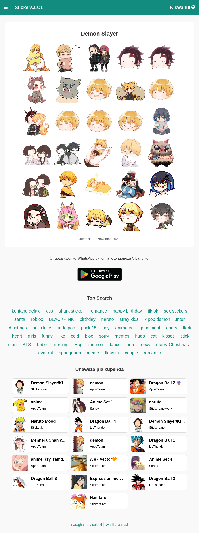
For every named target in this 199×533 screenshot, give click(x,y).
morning (61, 344)
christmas (18, 327)
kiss (49, 310)
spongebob (70, 352)
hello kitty (42, 327)
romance (99, 310)
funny (47, 336)
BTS (26, 344)
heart (17, 336)
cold (75, 336)
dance (115, 344)
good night (149, 327)
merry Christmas (172, 344)
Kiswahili (182, 7)
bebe (42, 344)
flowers (112, 352)
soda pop (66, 327)
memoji (95, 344)
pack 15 (88, 327)
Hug (78, 344)
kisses (169, 336)
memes (122, 336)
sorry (104, 336)
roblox (37, 319)
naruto (107, 319)
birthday (88, 319)
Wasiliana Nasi (117, 525)
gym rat (45, 352)
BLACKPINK (62, 319)
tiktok (153, 310)
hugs (140, 336)
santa (19, 319)
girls (32, 336)
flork (187, 327)
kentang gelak (26, 310)
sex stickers (175, 310)
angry (172, 327)
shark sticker (71, 310)
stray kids (129, 319)
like (62, 336)
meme (93, 352)
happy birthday (127, 310)
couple (132, 352)
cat (154, 336)
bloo (89, 336)
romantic (152, 352)
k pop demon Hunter (164, 319)
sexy (145, 344)
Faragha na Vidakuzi (86, 525)
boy (105, 327)
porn (130, 344)
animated (124, 327)
